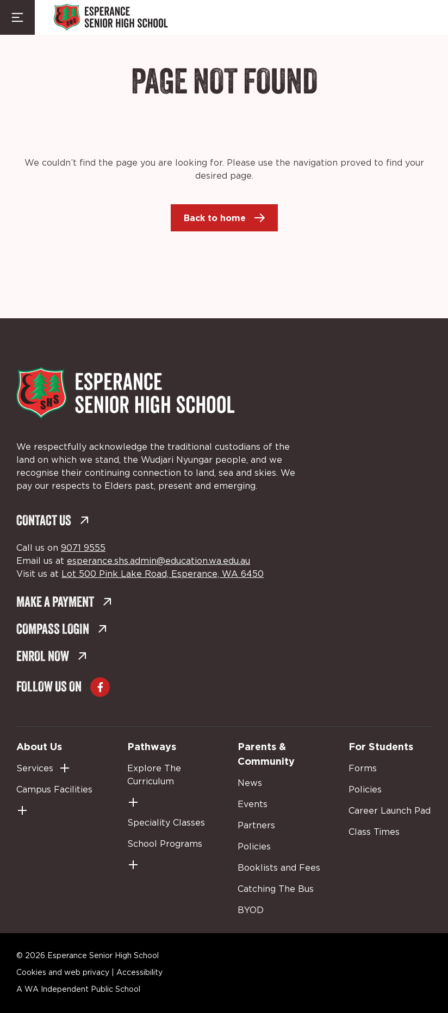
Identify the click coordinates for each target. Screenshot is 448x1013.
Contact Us (52, 521)
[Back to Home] (111, 17)
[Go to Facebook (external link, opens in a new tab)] (100, 687)
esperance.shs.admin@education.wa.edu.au (158, 561)
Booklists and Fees (279, 868)
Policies (254, 846)
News (250, 783)
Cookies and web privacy (62, 973)
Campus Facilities (54, 789)
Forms (363, 768)
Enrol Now (51, 657)
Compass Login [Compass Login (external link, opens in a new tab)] (61, 630)
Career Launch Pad (390, 811)
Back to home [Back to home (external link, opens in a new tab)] (215, 218)
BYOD (251, 910)
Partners (256, 825)
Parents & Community (266, 753)
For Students (381, 746)
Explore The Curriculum (154, 775)
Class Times (374, 832)
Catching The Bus (276, 889)
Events (252, 804)
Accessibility (139, 973)
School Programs (164, 844)
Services (34, 768)
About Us (39, 746)
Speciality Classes (166, 823)
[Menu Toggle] (17, 17)
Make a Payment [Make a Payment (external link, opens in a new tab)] (64, 603)
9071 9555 (83, 548)
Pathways (151, 746)
